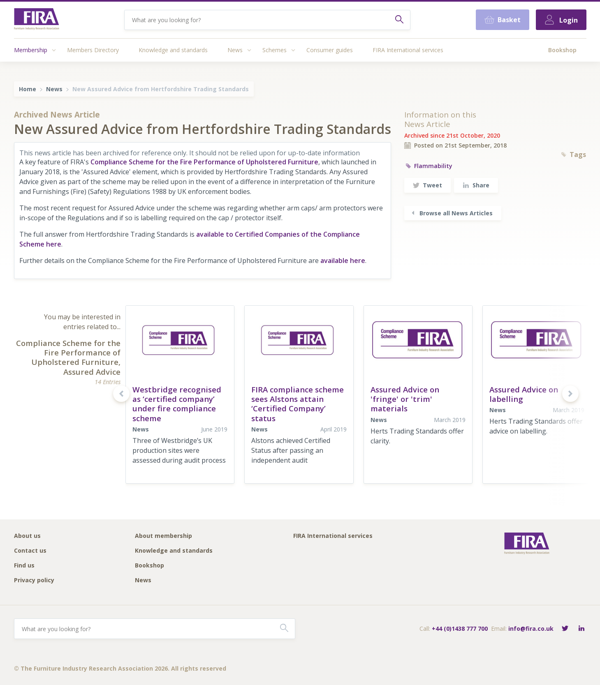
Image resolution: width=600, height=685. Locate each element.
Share (476, 185)
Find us (24, 565)
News (235, 50)
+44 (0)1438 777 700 (460, 628)
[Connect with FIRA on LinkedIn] (581, 629)
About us (27, 536)
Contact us (30, 550)
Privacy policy (34, 580)
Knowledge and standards (173, 50)
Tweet (427, 185)
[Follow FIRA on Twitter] (565, 629)
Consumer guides (329, 50)
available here (342, 260)
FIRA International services (408, 50)
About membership (163, 536)
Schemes (274, 50)
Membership (30, 50)
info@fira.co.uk (531, 628)
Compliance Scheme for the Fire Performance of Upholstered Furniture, (68, 352)
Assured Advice (91, 372)
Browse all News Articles (451, 213)
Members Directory (93, 50)
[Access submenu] (53, 50)
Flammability (428, 166)
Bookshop (562, 50)
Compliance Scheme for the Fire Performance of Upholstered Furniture (204, 161)
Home (27, 89)
